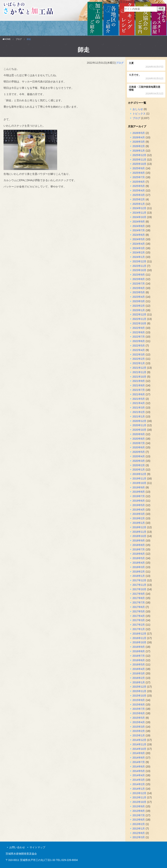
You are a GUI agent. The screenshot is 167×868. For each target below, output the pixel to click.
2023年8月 (139, 279)
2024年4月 (139, 243)
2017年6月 (139, 606)
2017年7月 (139, 602)
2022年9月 (139, 327)
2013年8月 (139, 810)
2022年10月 (140, 323)
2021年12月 (140, 367)
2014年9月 (139, 753)
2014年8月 (139, 757)
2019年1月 (139, 522)
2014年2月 (139, 784)
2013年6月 (139, 819)
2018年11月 (140, 531)
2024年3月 (139, 248)
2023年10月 (140, 270)
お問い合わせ (17, 847)
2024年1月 (139, 256)
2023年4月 (139, 296)
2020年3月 (139, 460)
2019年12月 (140, 474)
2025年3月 (139, 194)
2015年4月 (139, 722)
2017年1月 (139, 629)
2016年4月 (139, 668)
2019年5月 (139, 505)
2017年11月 (140, 584)
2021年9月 (139, 380)
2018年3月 (139, 567)
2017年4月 (139, 615)
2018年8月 (139, 544)
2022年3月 (139, 354)
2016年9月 (139, 646)
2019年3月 (139, 513)
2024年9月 (139, 221)
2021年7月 (139, 389)
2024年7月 (139, 230)
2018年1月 (139, 575)
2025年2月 (139, 199)
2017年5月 (139, 611)
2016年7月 (139, 655)
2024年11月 (140, 212)
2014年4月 (139, 775)
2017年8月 (139, 598)
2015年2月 (139, 730)
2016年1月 (139, 682)
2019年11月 (140, 478)
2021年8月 (139, 385)
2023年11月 (140, 265)
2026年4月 (139, 137)
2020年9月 (139, 434)
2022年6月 (139, 341)
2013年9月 (139, 806)
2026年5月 (139, 132)
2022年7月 (139, 336)
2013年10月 (140, 801)
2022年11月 (140, 318)
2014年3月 (139, 779)
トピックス (139, 113)
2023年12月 (140, 261)
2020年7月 (139, 443)
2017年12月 (140, 580)
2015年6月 (139, 713)
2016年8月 (139, 651)
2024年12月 (140, 208)
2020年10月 (140, 429)
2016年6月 (139, 660)
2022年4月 (139, 350)
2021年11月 (140, 372)
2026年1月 (139, 150)
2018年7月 (139, 549)
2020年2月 (139, 465)
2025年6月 (139, 181)
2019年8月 (139, 491)
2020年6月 (139, 447)
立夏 (146, 65)
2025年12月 (140, 155)
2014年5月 (139, 771)
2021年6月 (139, 394)
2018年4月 (139, 562)
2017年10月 (140, 589)
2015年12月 (140, 686)
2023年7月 (139, 283)
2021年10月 (140, 376)
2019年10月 (140, 482)
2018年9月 (139, 540)
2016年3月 (139, 673)
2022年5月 (139, 345)
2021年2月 (139, 412)
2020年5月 (139, 451)
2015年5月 (139, 717)
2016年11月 (140, 638)
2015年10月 (140, 695)
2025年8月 (139, 172)
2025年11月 (140, 159)
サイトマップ (37, 847)
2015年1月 (139, 735)
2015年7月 (139, 708)
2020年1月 (139, 469)
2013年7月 (139, 815)
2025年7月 (139, 177)
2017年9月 (139, 593)
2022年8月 (139, 332)
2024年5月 (139, 239)
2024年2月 (139, 252)
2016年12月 (140, 633)
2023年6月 (139, 288)
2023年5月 (139, 292)
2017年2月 (139, 624)
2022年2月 (139, 358)
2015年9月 (139, 700)
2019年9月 (139, 487)
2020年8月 (139, 438)
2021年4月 (139, 403)
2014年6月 (139, 766)
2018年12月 (140, 527)
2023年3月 (139, 301)
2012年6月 (139, 833)
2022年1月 (139, 363)
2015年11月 (140, 691)
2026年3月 (139, 141)
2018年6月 (139, 553)
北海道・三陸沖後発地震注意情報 (146, 91)
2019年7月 (139, 496)
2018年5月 (139, 558)
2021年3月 (139, 407)
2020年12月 (140, 420)
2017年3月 (139, 620)
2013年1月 (139, 828)
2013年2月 (139, 824)
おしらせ (138, 109)
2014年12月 (140, 739)
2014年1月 (139, 788)
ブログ (19, 39)
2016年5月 (139, 664)
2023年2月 (139, 305)
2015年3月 (139, 726)
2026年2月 (139, 146)
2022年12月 (140, 314)
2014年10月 (140, 748)
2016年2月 (139, 677)
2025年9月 (139, 168)
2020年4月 (139, 456)
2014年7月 (139, 762)
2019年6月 (139, 500)
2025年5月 (139, 186)
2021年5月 (139, 398)
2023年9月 (139, 274)
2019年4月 (139, 509)
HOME (7, 39)
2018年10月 (140, 536)
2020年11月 (140, 425)
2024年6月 (139, 234)
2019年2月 (139, 518)
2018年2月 (139, 571)
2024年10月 (140, 217)
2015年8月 (139, 704)
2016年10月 (140, 642)
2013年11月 (140, 797)
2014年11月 (140, 744)
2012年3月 (139, 837)
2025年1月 (139, 203)
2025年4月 (139, 190)
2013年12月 (140, 793)
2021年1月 (139, 416)
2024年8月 (139, 226)
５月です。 (146, 77)
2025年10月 (140, 163)
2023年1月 (139, 310)
